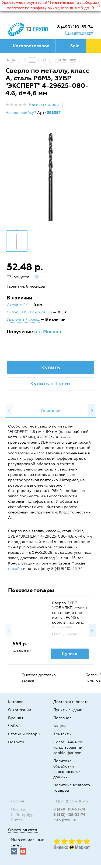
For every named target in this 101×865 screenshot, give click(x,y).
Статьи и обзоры (24, 734)
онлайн (15, 568)
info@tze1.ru (64, 820)
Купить (50, 367)
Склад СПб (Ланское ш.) (29, 312)
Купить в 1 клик (50, 383)
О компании (19, 710)
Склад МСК (17, 305)
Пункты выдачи (67, 710)
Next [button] (91, 411)
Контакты (62, 734)
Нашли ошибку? (20, 112)
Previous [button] (9, 411)
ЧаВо (13, 726)
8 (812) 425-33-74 (69, 814)
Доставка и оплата (71, 702)
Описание (50, 410)
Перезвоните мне (79, 32)
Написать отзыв (44, 104)
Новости (16, 742)
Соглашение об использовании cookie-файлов (68, 747)
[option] (50, 177)
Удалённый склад (23, 319)
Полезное (62, 718)
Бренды (15, 718)
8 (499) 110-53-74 (75, 26)
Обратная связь (23, 830)
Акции (59, 726)
